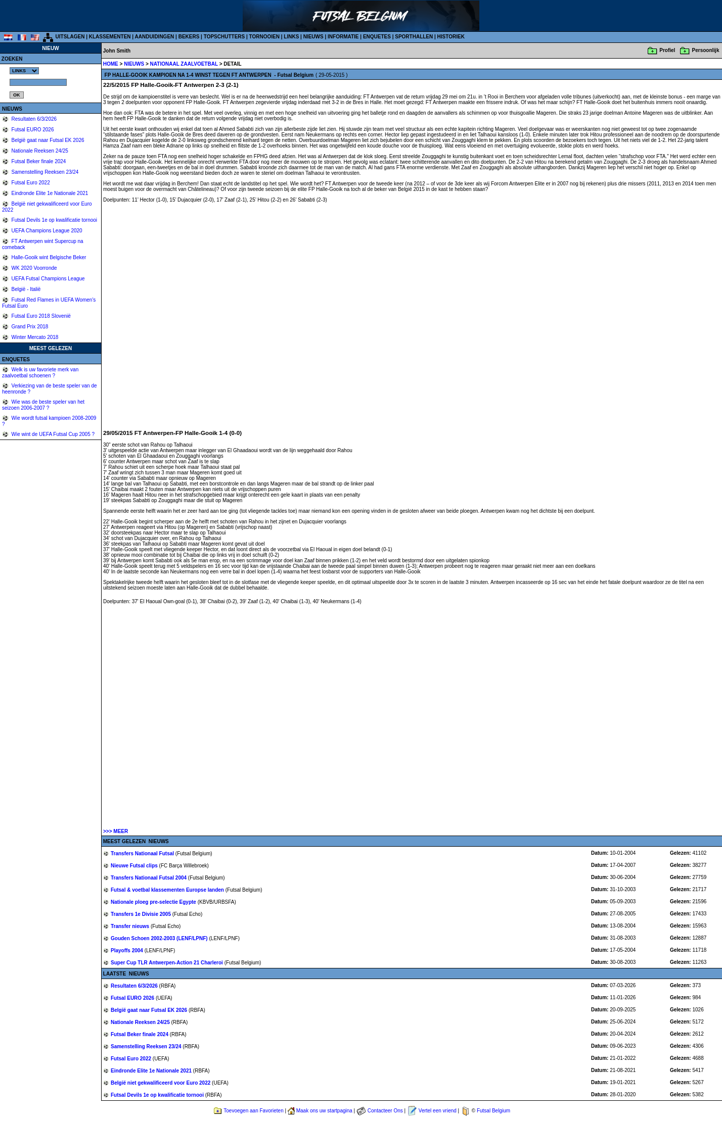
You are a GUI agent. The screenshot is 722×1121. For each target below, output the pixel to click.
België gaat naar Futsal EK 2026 (47, 140)
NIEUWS (313, 36)
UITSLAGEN (70, 36)
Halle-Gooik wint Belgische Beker (48, 257)
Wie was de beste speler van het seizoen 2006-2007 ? (43, 405)
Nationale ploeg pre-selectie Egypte (154, 902)
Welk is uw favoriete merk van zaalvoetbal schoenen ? (40, 372)
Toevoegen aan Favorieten (253, 1110)
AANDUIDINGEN (154, 36)
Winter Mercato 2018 (34, 337)
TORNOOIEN (264, 36)
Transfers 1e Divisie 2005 (141, 914)
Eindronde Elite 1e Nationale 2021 (49, 193)
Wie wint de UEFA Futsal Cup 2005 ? (52, 434)
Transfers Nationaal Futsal (143, 853)
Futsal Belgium (493, 1110)
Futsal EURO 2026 (32, 129)
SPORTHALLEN (414, 36)
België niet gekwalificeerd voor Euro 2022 (161, 1083)
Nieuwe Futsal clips (135, 865)
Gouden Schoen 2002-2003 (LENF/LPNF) (160, 938)
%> (24, 70)
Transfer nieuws (131, 926)
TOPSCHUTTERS (224, 36)
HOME (110, 64)
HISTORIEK (451, 36)
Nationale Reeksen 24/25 (39, 151)
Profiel (667, 50)
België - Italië (25, 289)
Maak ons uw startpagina (324, 1110)
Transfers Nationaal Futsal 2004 (149, 878)
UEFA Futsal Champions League (47, 278)
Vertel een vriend (438, 1110)
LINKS (291, 36)
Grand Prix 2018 (29, 326)
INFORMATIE (343, 36)
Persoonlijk (705, 50)
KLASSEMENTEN (110, 36)
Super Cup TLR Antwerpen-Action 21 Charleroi (167, 962)
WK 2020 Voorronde (33, 268)
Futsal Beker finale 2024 (38, 161)
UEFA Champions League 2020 (46, 230)
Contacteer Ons (385, 1110)
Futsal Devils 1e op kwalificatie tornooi (53, 220)
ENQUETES (377, 36)
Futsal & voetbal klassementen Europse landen (168, 890)
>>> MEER (115, 831)
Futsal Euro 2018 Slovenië (40, 316)
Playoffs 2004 (128, 950)
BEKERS (189, 36)
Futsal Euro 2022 (30, 182)
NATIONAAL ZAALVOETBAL (184, 64)
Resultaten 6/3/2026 (33, 119)
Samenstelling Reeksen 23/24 (44, 172)
